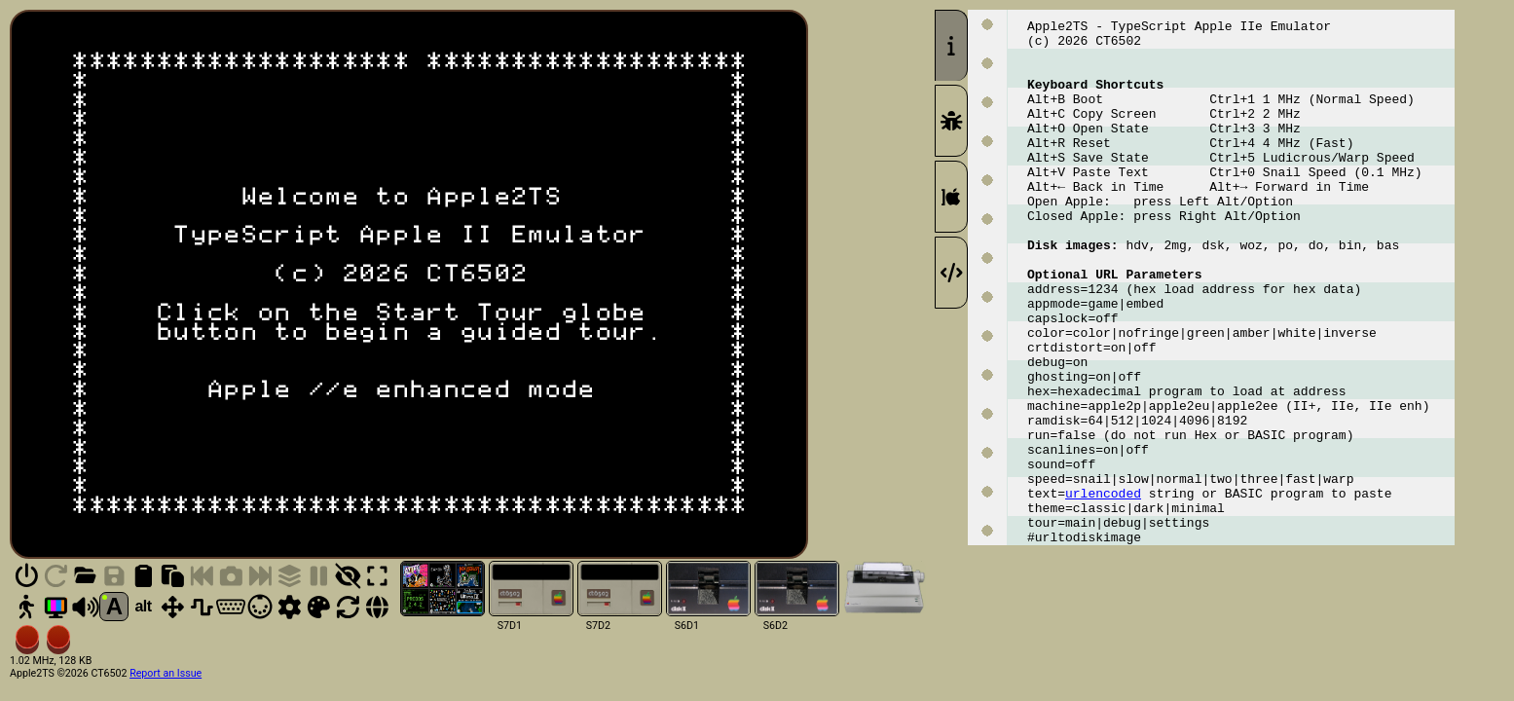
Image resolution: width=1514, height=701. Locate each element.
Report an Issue (165, 673)
